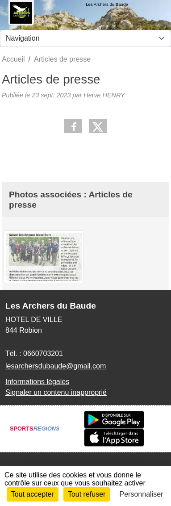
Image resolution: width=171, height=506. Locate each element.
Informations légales (37, 381)
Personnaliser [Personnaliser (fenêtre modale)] (141, 494)
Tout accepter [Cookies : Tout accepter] (32, 494)
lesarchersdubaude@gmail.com (55, 366)
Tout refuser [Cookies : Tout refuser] (86, 494)
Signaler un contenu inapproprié (56, 392)
